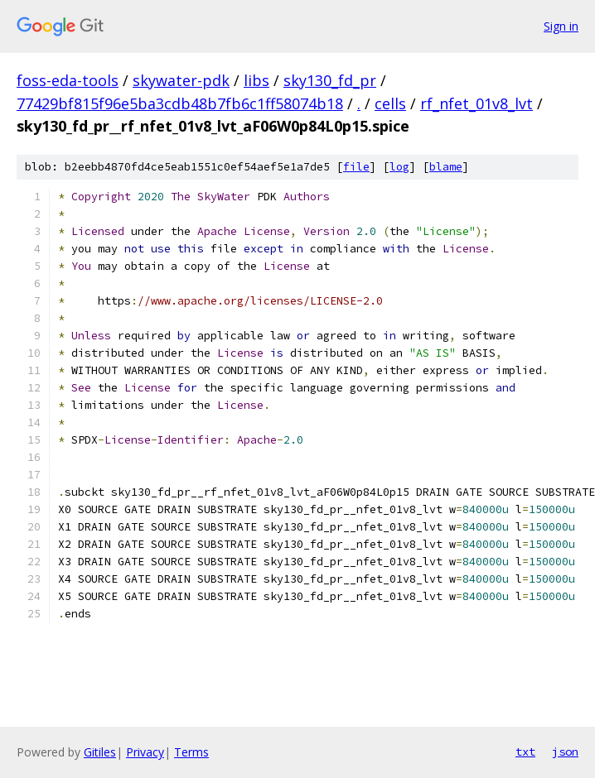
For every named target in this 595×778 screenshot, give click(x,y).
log (399, 167)
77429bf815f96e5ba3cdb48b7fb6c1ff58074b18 (180, 103)
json (565, 751)
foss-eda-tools (68, 80)
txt (525, 751)
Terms (191, 752)
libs (256, 80)
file (356, 167)
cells (390, 103)
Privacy (145, 752)
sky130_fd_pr (329, 80)
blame (445, 167)
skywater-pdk (181, 80)
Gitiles (100, 752)
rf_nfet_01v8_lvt (476, 103)
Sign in (561, 26)
